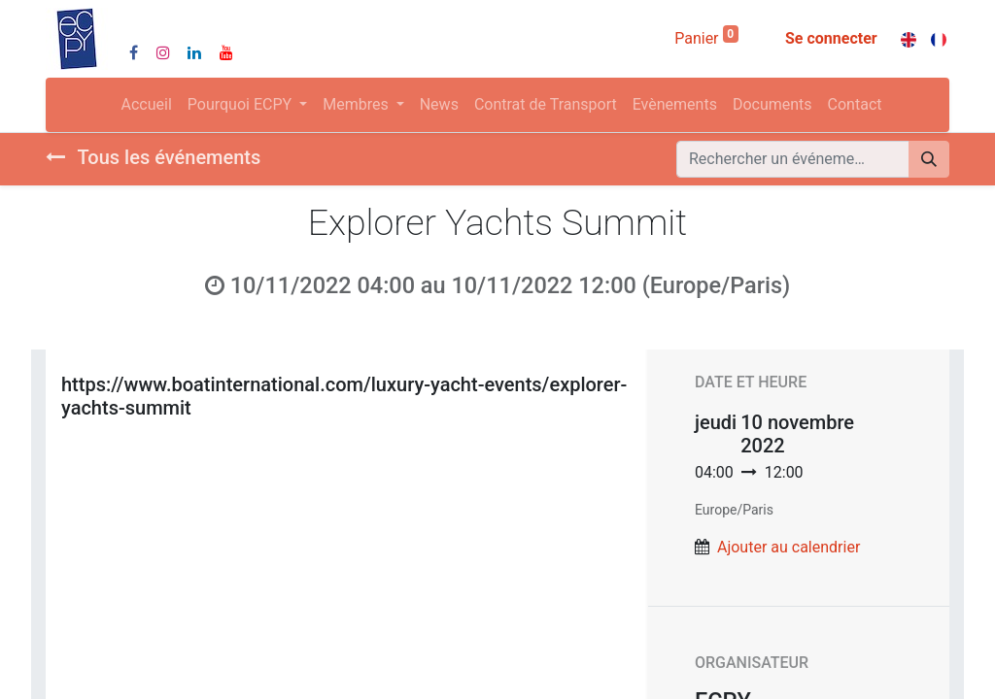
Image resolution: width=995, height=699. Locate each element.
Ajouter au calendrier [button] (788, 547)
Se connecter (831, 38)
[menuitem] (147, 104)
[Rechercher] (929, 159)
